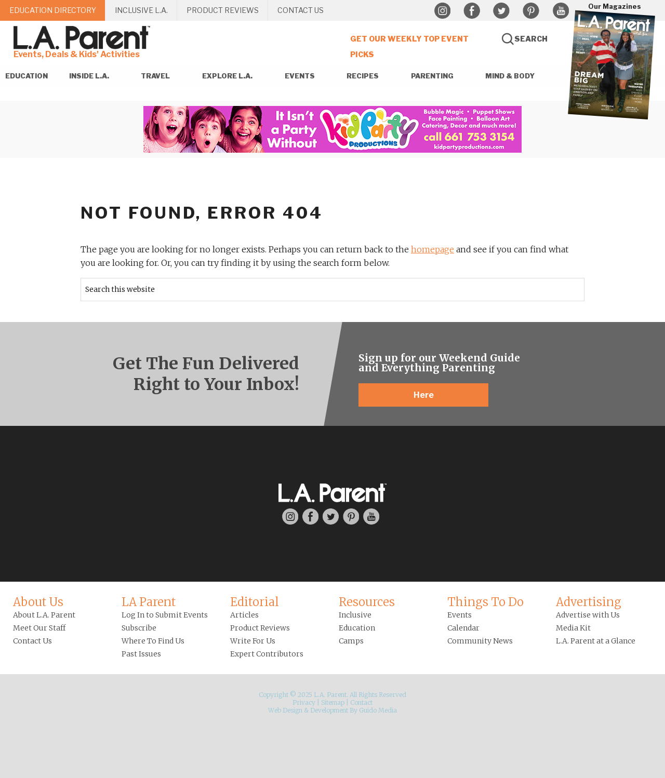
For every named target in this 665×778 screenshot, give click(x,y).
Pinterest (531, 11)
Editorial (254, 602)
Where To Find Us (153, 641)
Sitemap (332, 702)
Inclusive (355, 615)
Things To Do (485, 602)
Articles (244, 615)
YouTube (560, 11)
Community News (480, 641)
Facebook (471, 11)
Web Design (285, 710)
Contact (361, 702)
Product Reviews (260, 628)
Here (424, 395)
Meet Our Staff (39, 628)
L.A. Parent (84, 37)
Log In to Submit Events (165, 615)
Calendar (463, 628)
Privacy (303, 702)
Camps (351, 641)
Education (357, 628)
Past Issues (141, 654)
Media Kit (573, 628)
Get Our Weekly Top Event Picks (409, 46)
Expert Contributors (266, 654)
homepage (432, 249)
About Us (38, 602)
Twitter (501, 11)
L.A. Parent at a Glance (595, 641)
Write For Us (252, 641)
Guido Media (378, 710)
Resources (367, 602)
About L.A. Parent (44, 615)
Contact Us (32, 641)
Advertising (588, 602)
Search (531, 38)
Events (459, 615)
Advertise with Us (588, 615)
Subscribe (139, 628)
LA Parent (149, 602)
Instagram (442, 11)
